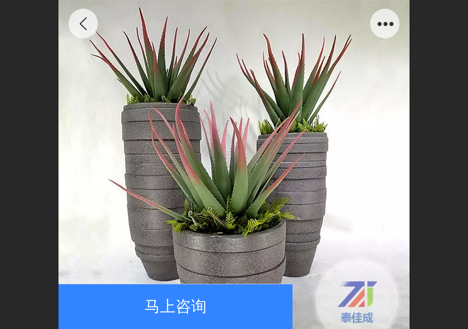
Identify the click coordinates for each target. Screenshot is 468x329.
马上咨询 (175, 306)
